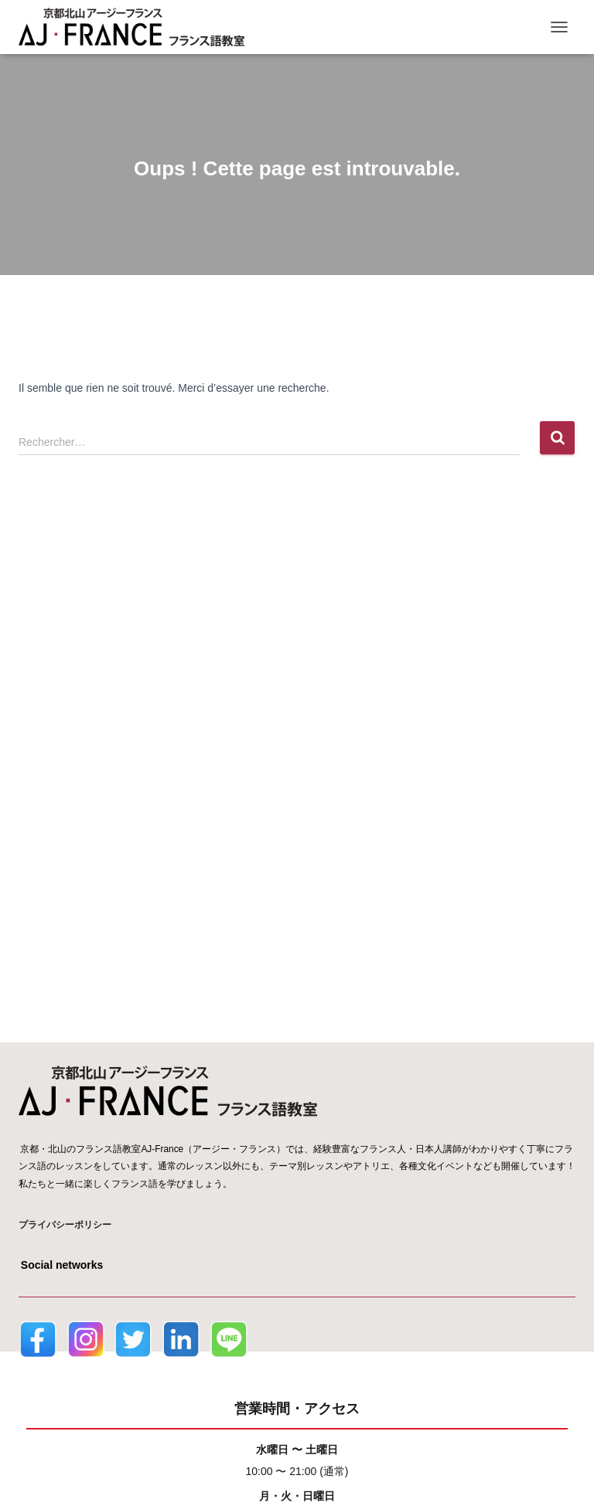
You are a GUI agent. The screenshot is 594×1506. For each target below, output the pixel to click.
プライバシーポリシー (65, 1224)
